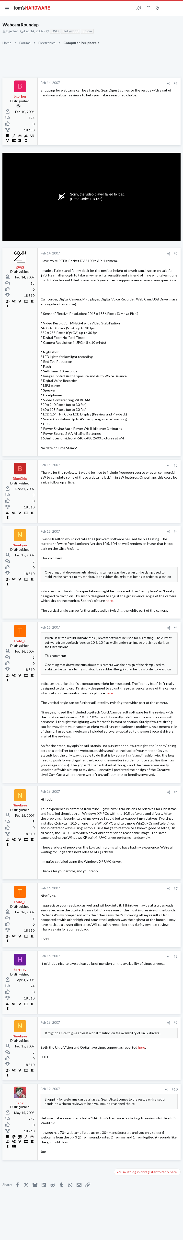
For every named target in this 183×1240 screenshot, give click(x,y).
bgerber (12, 31)
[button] (7, 8)
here (109, 600)
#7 (176, 889)
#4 (176, 532)
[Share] (168, 83)
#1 (176, 83)
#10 (175, 1089)
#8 (176, 956)
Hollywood (71, 31)
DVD (55, 31)
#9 (176, 1023)
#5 (176, 628)
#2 (176, 254)
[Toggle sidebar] (166, 8)
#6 (176, 792)
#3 (176, 465)
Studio (87, 31)
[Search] (176, 8)
